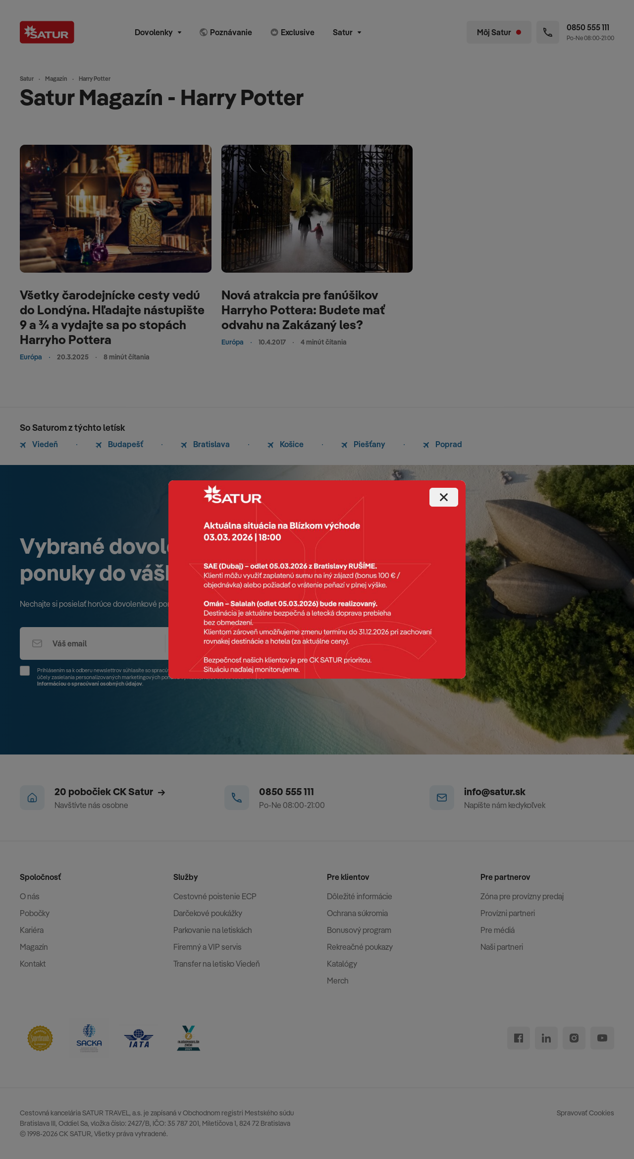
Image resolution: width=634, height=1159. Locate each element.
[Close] (443, 497)
